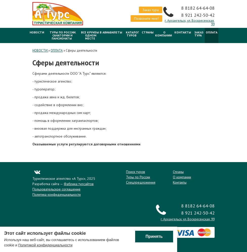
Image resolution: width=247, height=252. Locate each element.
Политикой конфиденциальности (45, 245)
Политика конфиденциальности (56, 194)
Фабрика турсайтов (79, 184)
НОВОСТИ (37, 32)
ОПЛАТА (211, 32)
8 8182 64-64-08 (198, 8)
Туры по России (138, 177)
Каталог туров (132, 33)
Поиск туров (135, 171)
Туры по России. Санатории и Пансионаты (63, 35)
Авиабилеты (112, 32)
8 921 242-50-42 (198, 15)
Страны (148, 32)
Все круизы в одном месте (91, 35)
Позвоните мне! (146, 18)
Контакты (182, 32)
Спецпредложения (140, 182)
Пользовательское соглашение (56, 189)
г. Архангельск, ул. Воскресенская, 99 (190, 22)
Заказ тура (150, 10)
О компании (163, 33)
